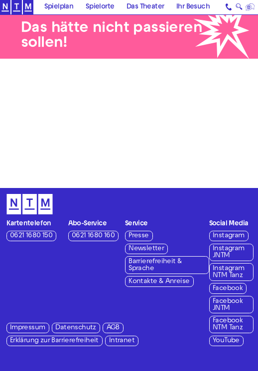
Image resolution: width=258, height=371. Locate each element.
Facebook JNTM (228, 305)
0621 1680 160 (93, 236)
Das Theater (145, 7)
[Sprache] (250, 7)
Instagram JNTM (229, 252)
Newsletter (146, 249)
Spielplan (59, 7)
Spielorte (100, 7)
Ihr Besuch (193, 7)
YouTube (226, 341)
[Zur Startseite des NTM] (17, 7)
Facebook (228, 288)
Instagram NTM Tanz (229, 272)
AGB (113, 328)
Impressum (27, 328)
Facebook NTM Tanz (228, 324)
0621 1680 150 (31, 236)
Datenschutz (75, 328)
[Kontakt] (229, 7)
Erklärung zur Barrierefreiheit (54, 341)
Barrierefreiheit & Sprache (155, 265)
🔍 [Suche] (239, 8)
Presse (138, 236)
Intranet (121, 341)
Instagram (229, 236)
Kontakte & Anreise (159, 281)
